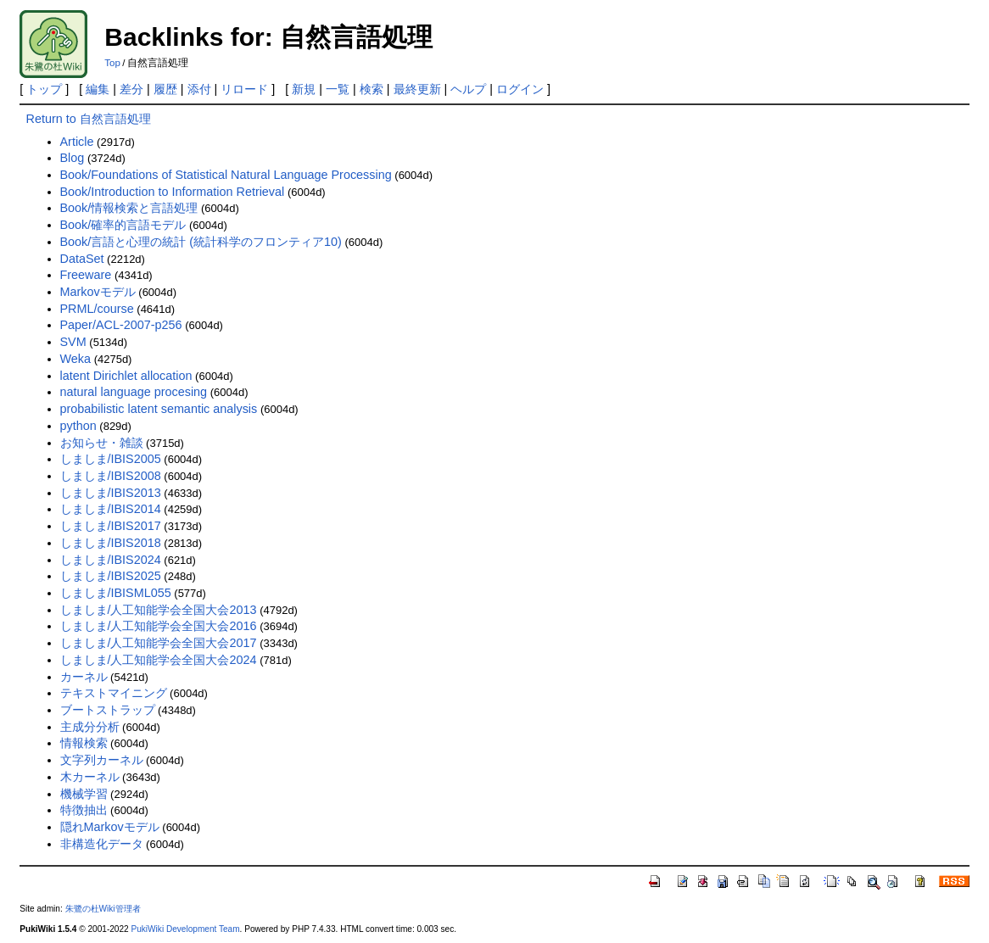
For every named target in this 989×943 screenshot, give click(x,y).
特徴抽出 (84, 810)
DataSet (82, 258)
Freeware (86, 275)
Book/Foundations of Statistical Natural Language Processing (226, 174)
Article (77, 141)
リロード (244, 89)
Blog (72, 158)
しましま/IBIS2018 (110, 543)
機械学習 (84, 794)
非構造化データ (101, 844)
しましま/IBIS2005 (110, 459)
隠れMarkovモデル (109, 827)
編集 (97, 89)
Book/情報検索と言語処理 (129, 208)
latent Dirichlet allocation (126, 375)
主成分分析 (90, 727)
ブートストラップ (107, 710)
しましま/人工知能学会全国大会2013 (158, 610)
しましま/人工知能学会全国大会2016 (158, 626)
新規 (304, 89)
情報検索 (84, 743)
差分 (131, 89)
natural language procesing (134, 392)
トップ (44, 89)
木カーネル (90, 777)
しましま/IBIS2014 (110, 509)
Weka (76, 358)
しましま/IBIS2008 (110, 476)
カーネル (84, 677)
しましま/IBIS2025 (110, 576)
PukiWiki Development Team (185, 929)
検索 (371, 89)
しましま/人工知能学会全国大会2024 (158, 660)
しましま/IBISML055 (115, 593)
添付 (199, 89)
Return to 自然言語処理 (88, 119)
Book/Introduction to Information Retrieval (172, 191)
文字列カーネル (101, 760)
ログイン (520, 89)
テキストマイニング (113, 693)
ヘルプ (468, 89)
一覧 (337, 89)
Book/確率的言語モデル (123, 225)
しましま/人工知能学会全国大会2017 (158, 643)
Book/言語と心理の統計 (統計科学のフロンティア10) (201, 241)
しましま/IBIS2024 (110, 559)
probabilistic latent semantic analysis (159, 409)
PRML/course (97, 308)
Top (112, 63)
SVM (73, 342)
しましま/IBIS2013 (110, 492)
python (78, 425)
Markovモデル (98, 292)
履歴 (165, 89)
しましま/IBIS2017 (110, 526)
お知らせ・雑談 (101, 442)
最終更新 (417, 89)
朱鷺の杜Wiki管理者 (103, 908)
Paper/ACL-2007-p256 (121, 325)
